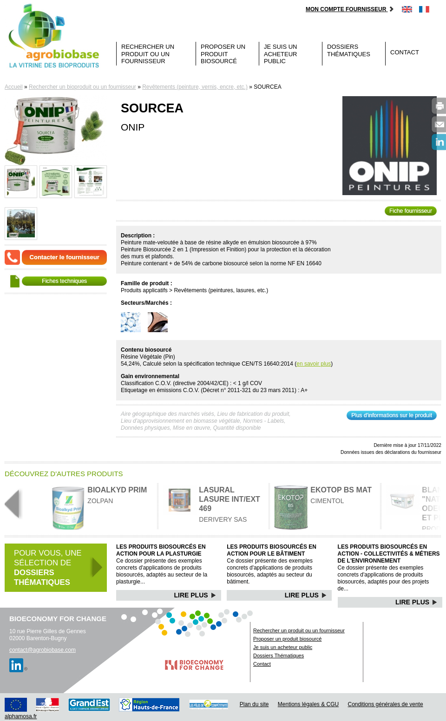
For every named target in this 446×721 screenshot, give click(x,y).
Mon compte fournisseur (350, 9)
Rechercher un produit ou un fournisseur (147, 54)
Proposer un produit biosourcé (223, 54)
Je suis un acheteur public (280, 54)
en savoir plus (313, 363)
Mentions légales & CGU (308, 704)
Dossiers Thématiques (348, 50)
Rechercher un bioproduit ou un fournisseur (82, 87)
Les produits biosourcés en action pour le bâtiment (271, 550)
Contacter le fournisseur (64, 257)
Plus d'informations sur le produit (391, 415)
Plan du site (254, 704)
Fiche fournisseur (410, 211)
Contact (404, 52)
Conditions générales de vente (385, 704)
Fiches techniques (64, 281)
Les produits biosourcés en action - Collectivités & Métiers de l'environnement (389, 554)
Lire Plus (195, 595)
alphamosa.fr (21, 716)
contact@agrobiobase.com (42, 650)
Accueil (14, 87)
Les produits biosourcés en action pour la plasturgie (161, 550)
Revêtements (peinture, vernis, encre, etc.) (195, 87)
